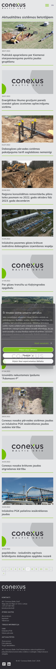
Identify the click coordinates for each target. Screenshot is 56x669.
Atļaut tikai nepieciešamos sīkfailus (28, 361)
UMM (3, 629)
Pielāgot (28, 355)
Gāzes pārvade (7, 633)
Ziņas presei (6, 641)
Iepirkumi (5, 618)
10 (41, 569)
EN (52, 5)
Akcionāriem (6, 616)
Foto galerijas (7, 643)
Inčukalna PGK (7, 631)
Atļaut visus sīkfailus (28, 349)
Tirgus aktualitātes (8, 645)
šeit (22, 337)
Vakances (5, 620)
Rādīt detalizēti (42, 343)
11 (46, 569)
